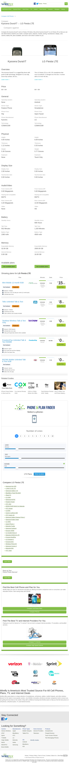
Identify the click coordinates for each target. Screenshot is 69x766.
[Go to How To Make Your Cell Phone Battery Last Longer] (60, 386)
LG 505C (8, 521)
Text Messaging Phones (49, 737)
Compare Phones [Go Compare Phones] (35, 612)
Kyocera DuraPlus (11, 537)
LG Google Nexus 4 (11, 533)
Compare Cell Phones (7, 16)
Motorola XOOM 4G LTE (12, 535)
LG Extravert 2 (10, 539)
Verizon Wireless (5, 730)
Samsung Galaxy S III (12, 490)
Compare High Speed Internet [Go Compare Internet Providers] (34, 645)
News (40, 3)
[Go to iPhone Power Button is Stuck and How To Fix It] (7, 386)
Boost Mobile (4, 746)
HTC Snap (9, 550)
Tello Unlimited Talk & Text (12, 302)
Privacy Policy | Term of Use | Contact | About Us (43, 754)
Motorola (14, 739)
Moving (63, 9)
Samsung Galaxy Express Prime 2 (15, 517)
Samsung (14, 744)
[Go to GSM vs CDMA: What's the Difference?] (33, 386)
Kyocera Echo (10, 541)
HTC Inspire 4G (10, 515)
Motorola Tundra (10, 526)
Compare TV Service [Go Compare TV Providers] (34, 642)
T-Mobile (3, 737)
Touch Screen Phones (49, 735)
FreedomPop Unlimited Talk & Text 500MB (14, 341)
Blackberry (60, 733)
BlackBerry (15, 733)
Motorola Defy (10, 548)
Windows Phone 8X (11, 544)
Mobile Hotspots (26, 730)
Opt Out (65, 754)
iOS (58, 735)
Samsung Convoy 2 (11, 546)
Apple (13, 730)
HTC (13, 735)
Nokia (13, 741)
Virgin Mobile (4, 739)
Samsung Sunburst (11, 528)
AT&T (2, 733)
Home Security (43, 9)
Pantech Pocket (10, 502)
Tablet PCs (24, 733)
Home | (27, 754)
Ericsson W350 (10, 530)
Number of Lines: (34, 431)
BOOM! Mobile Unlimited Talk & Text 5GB (14, 360)
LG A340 (8, 497)
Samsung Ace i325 (11, 486)
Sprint (2, 735)
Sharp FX (8, 495)
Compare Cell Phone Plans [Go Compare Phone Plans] (34, 608)
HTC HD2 (8, 504)
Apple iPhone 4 (10, 524)
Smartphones (46, 730)
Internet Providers (36, 730)
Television (34, 733)
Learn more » (5, 79)
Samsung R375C (10, 499)
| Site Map (60, 754)
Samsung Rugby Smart (12, 519)
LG (12, 737)
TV (31, 9)
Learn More (7, 561)
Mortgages (57, 9)
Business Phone (17, 9)
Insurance (50, 9)
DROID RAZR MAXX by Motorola (15, 506)
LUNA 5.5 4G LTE (11, 488)
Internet (35, 9)
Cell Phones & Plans (6, 9)
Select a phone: (35, 412)
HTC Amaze (9, 508)
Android (60, 730)
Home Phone (25, 9)
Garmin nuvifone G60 (12, 513)
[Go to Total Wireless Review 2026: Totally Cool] (46, 386)
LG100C (8, 510)
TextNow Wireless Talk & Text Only (14, 321)
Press (45, 3)
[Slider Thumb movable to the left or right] (17, 449)
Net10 (2, 741)
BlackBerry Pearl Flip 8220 (13, 493)
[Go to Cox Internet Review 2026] (20, 386)
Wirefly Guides (62, 737)
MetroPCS (4, 744)
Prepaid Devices (47, 733)
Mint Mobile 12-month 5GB (13, 283)
